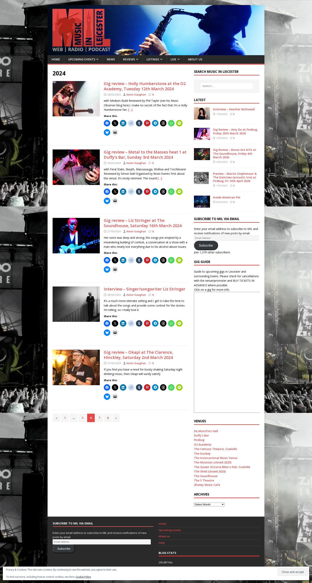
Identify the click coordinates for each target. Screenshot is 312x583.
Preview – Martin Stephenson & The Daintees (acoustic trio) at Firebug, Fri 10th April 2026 (235, 177)
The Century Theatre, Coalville (215, 449)
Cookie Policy (83, 577)
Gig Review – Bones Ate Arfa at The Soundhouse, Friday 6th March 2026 (234, 153)
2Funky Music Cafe (207, 485)
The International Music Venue (215, 458)
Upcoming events (170, 530)
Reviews (129, 59)
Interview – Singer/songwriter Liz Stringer (144, 289)
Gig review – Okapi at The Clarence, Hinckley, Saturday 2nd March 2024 (138, 354)
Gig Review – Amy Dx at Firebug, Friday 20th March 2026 (235, 131)
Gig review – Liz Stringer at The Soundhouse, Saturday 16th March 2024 (142, 223)
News (111, 59)
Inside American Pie (226, 197)
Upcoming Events (81, 59)
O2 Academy (202, 444)
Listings (153, 59)
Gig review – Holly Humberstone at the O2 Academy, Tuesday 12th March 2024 (145, 86)
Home (56, 59)
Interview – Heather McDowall (234, 109)
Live (173, 59)
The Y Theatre (204, 480)
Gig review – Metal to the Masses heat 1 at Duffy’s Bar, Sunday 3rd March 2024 (145, 154)
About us (195, 59)
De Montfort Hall (206, 431)
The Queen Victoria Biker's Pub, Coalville (222, 467)
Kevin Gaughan (136, 94)
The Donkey (202, 453)
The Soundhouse (205, 476)
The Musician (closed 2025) (212, 462)
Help (162, 542)
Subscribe (206, 245)
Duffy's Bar (201, 435)
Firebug (199, 440)
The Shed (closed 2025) (210, 471)
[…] (130, 110)
